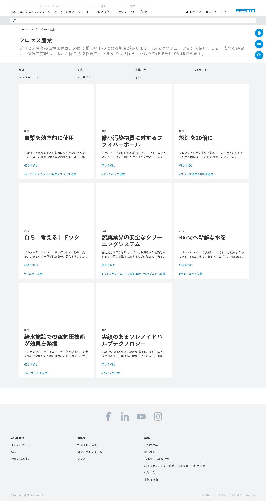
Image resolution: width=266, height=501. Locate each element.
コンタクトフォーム (89, 452)
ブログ (143, 12)
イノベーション (28, 76)
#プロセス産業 (67, 174)
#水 (104, 174)
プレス (81, 459)
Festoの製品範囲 (20, 459)
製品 (13, 12)
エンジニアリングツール (35, 12)
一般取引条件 (235, 494)
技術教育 (103, 12)
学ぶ (138, 76)
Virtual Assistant (86, 445)
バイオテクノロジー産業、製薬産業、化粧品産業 (174, 466)
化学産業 (149, 473)
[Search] (133, 20)
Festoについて (126, 12)
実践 (80, 69)
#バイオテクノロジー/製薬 (40, 174)
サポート (83, 12)
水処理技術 (151, 479)
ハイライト (200, 69)
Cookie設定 (251, 494)
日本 (224, 12)
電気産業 (149, 452)
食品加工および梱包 (156, 459)
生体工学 (140, 69)
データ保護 (219, 494)
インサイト (84, 76)
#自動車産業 (205, 174)
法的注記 (206, 494)
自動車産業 (151, 445)
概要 (22, 69)
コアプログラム (20, 445)
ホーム (22, 29)
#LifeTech (141, 274)
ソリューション (64, 12)
